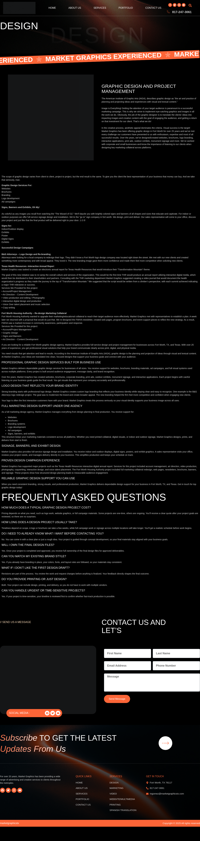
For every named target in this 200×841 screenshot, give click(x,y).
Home (52, 8)
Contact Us (153, 8)
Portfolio (126, 8)
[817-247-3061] (168, 12)
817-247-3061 (182, 12)
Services (100, 8)
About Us (74, 8)
